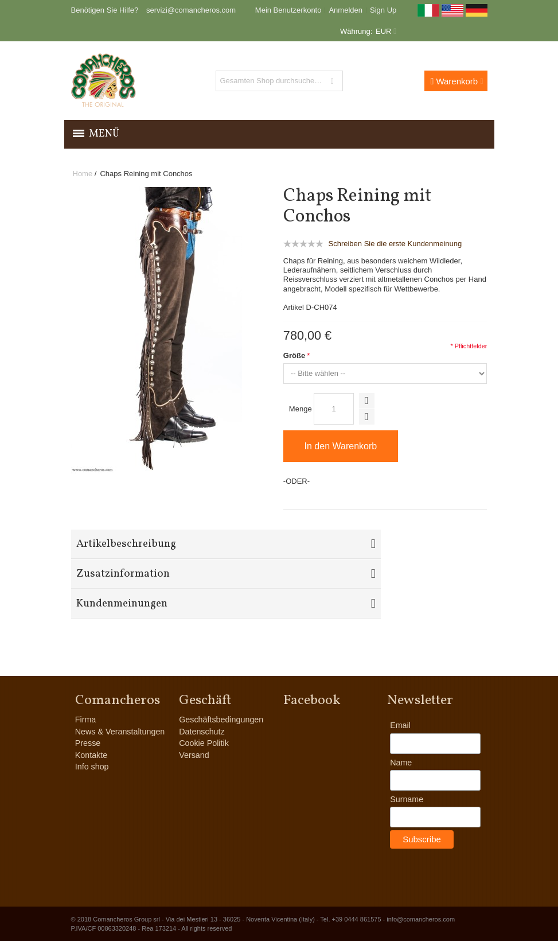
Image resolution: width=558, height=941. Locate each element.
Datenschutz (201, 731)
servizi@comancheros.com (191, 10)
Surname (406, 799)
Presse (88, 743)
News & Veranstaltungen (120, 731)
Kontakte (91, 755)
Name (401, 762)
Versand (194, 755)
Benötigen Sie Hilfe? (105, 10)
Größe (294, 355)
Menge (300, 409)
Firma (85, 719)
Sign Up (383, 10)
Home (83, 173)
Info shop (92, 766)
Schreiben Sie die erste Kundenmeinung (395, 243)
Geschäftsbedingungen (221, 719)
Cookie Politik (204, 743)
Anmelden (345, 10)
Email (400, 725)
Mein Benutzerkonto (288, 10)
